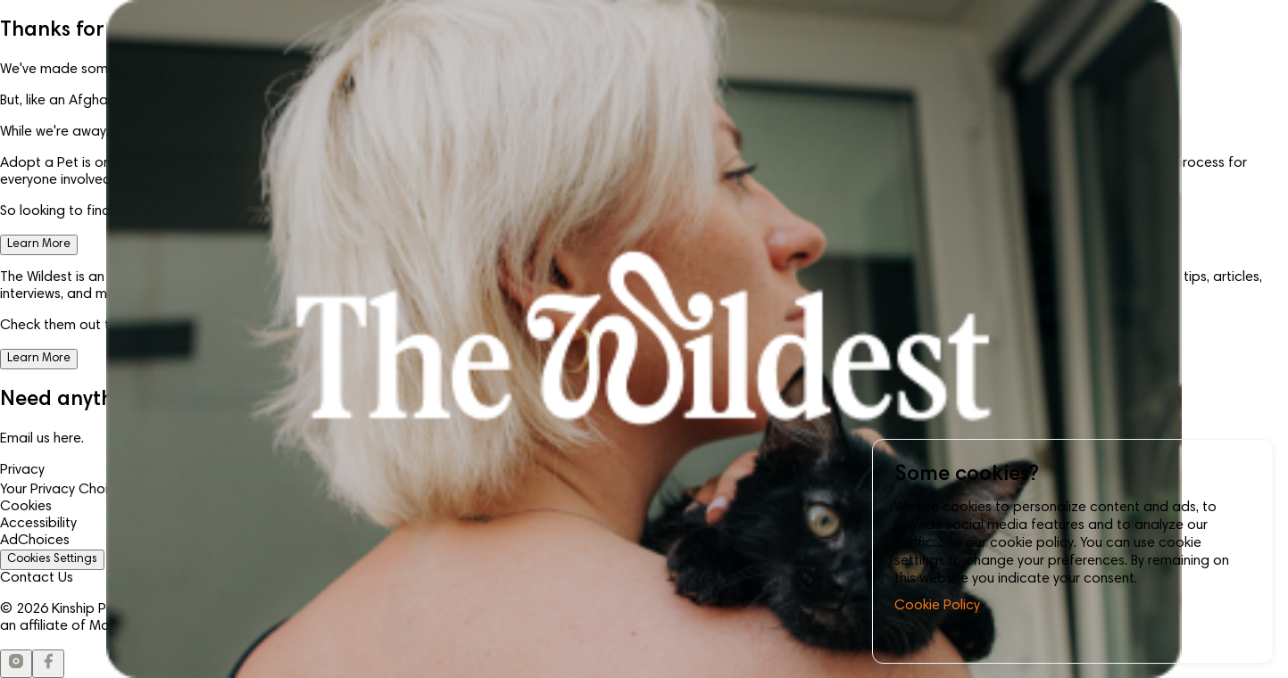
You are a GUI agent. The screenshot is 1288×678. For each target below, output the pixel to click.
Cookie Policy (937, 606)
